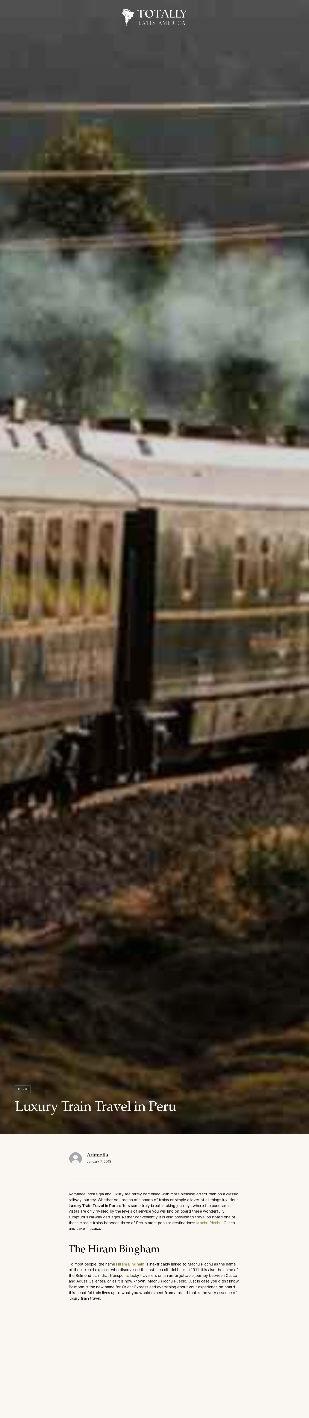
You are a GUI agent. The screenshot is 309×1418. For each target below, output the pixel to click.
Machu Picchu (208, 1226)
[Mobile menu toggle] (293, 16)
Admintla (97, 1159)
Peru (22, 1089)
